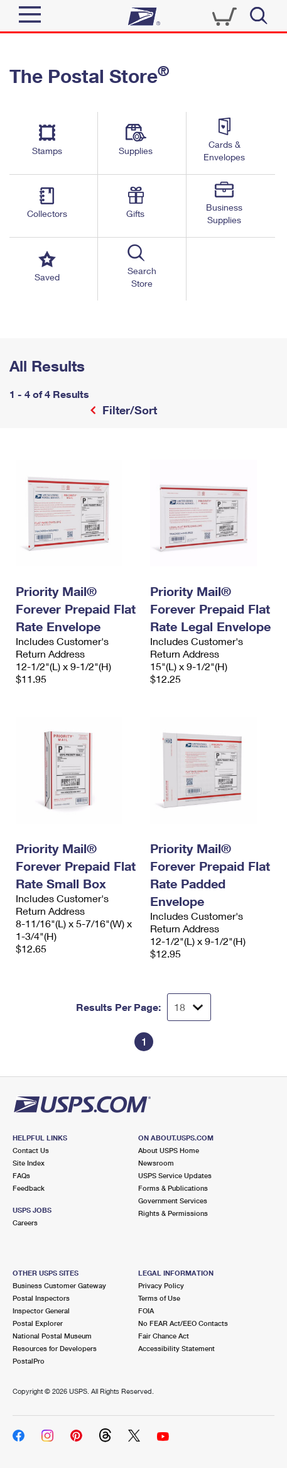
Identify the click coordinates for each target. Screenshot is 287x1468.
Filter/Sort (128, 410)
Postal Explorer (38, 1323)
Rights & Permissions (173, 1213)
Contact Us (31, 1150)
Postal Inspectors (41, 1298)
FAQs (21, 1175)
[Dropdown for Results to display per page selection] (189, 1007)
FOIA (146, 1310)
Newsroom (156, 1163)
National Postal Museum (52, 1336)
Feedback (29, 1188)
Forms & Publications (173, 1188)
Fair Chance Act (163, 1336)
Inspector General (41, 1310)
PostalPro (29, 1361)
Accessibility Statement (176, 1348)
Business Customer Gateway (59, 1285)
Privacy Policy (161, 1285)
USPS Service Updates (175, 1175)
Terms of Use (159, 1298)
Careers (25, 1222)
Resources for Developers (55, 1348)
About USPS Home (168, 1150)
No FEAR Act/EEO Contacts (183, 1323)
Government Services (172, 1200)
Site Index (29, 1163)
